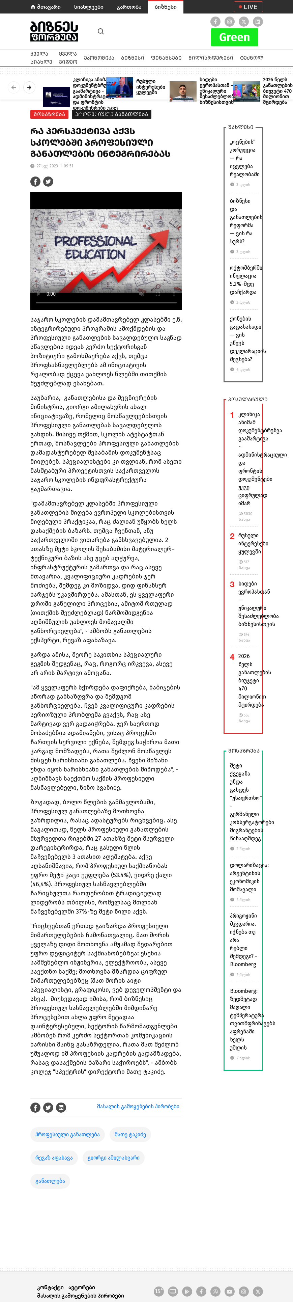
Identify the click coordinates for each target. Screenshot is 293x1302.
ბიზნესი (166, 6)
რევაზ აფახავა (54, 1158)
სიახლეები (89, 6)
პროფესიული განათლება (67, 1134)
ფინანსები (166, 58)
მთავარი (49, 6)
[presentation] (14, 87)
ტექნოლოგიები (262, 58)
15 (159, 1290)
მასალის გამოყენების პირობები (138, 1106)
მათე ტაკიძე (130, 1134)
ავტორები (81, 1287)
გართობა (129, 6)
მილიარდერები (210, 58)
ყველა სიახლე (41, 58)
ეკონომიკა (99, 58)
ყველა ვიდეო (68, 58)
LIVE (251, 6)
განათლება (50, 1181)
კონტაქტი (50, 1287)
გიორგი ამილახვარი (114, 1158)
